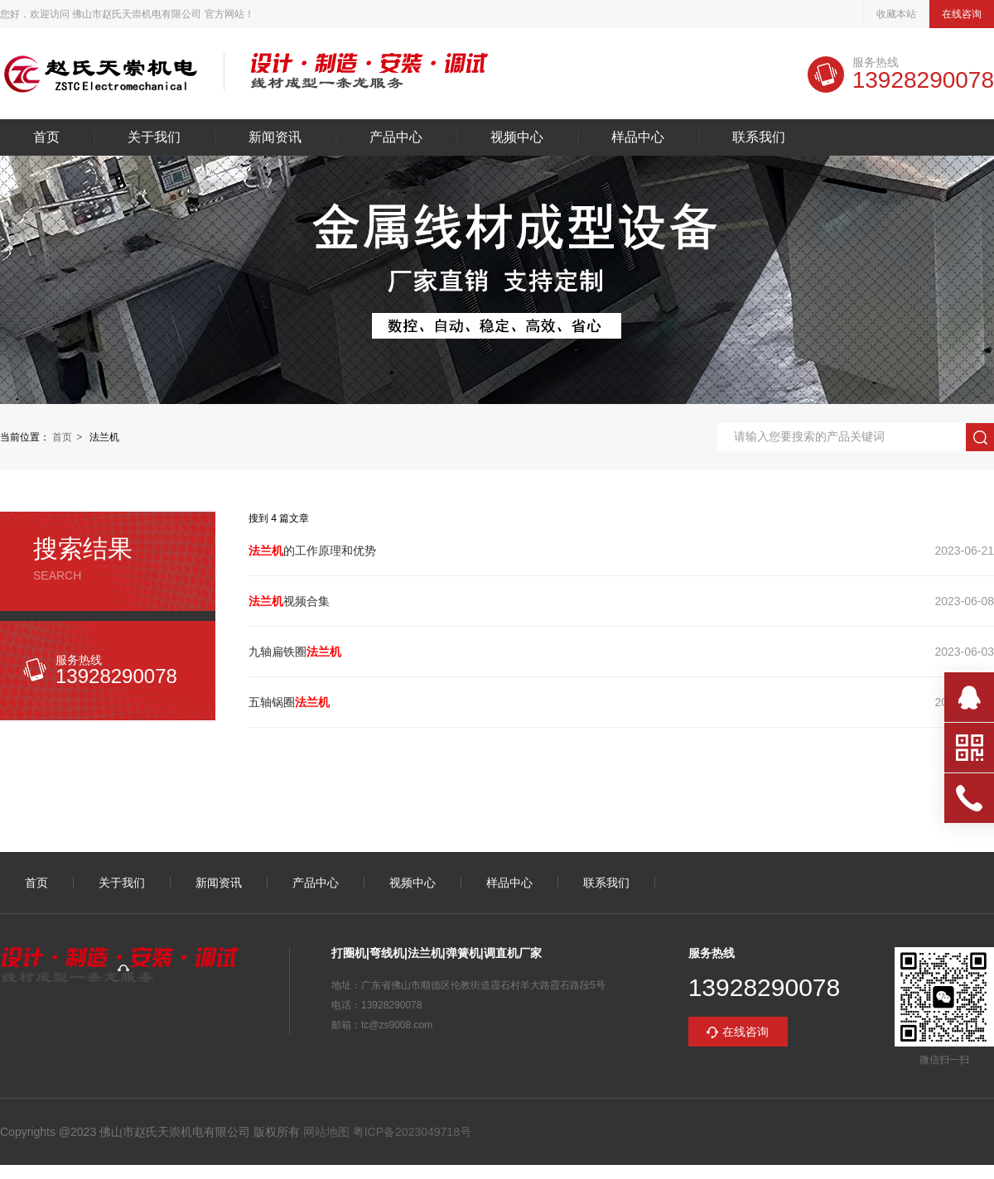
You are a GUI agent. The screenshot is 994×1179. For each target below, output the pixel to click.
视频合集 (289, 601)
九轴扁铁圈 (294, 651)
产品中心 (395, 137)
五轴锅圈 (289, 702)
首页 (46, 137)
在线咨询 (962, 14)
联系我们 (758, 137)
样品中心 (637, 137)
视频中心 (516, 137)
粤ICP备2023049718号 (410, 1131)
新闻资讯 (275, 137)
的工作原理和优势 (312, 550)
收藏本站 (896, 14)
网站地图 (326, 1131)
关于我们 (154, 137)
